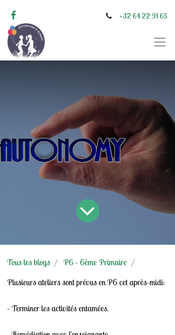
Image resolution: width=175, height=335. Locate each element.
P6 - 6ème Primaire (95, 262)
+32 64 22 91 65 (143, 15)
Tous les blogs (28, 262)
